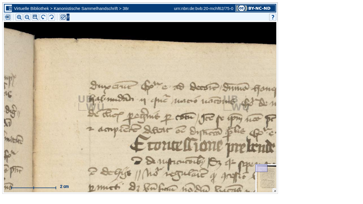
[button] (35, 17)
